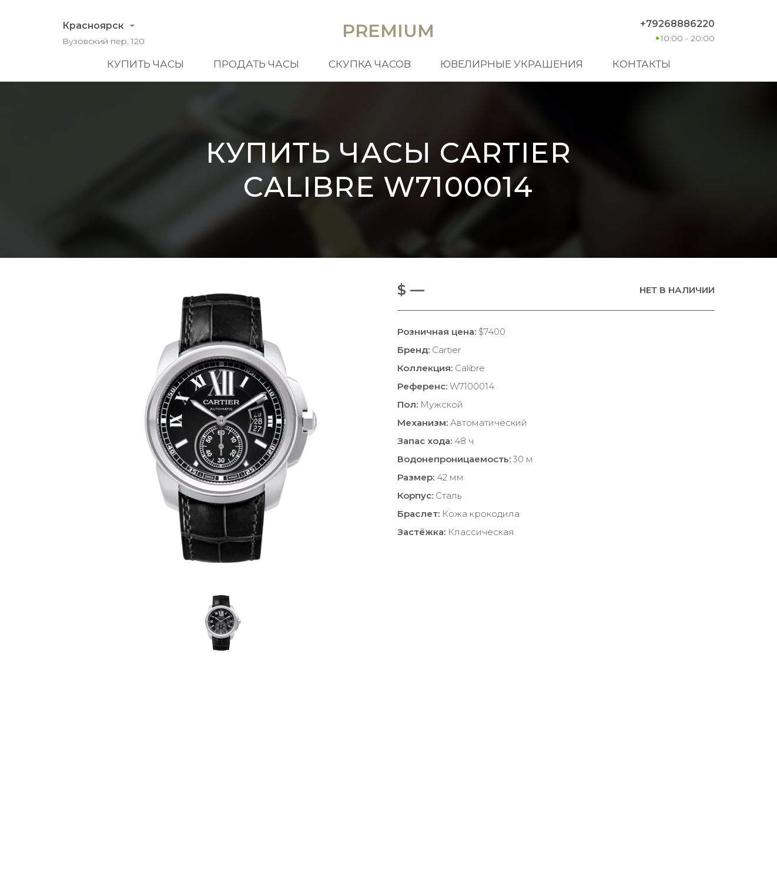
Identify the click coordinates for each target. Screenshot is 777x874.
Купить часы (145, 64)
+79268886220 (677, 23)
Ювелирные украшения (511, 64)
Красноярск (93, 25)
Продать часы (256, 64)
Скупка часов (370, 64)
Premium (388, 31)
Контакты (641, 64)
